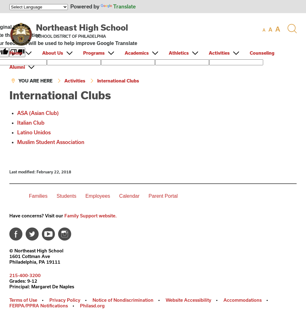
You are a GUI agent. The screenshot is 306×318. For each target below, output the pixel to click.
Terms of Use (23, 300)
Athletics (179, 53)
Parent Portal (163, 196)
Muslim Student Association (50, 142)
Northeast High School (82, 27)
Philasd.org (92, 305)
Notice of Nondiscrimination (123, 300)
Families (38, 196)
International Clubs (118, 80)
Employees (97, 196)
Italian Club (30, 123)
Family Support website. (90, 215)
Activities (219, 53)
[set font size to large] (277, 29)
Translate (118, 6)
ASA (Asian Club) (38, 113)
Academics (137, 53)
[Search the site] (292, 28)
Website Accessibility (188, 300)
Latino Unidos (34, 132)
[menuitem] (25, 53)
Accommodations (242, 300)
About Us (52, 53)
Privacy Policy (64, 300)
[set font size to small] (264, 30)
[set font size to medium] (270, 30)
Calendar (129, 196)
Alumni (17, 67)
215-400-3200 (25, 275)
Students (66, 196)
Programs (94, 53)
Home (15, 53)
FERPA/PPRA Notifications (38, 305)
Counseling (262, 53)
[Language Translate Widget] (38, 7)
